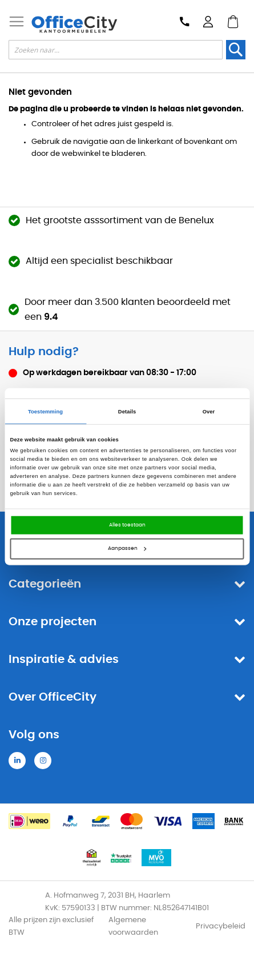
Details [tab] (127, 411)
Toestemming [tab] (45, 411)
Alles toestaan (127, 525)
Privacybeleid (220, 926)
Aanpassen (127, 548)
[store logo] (74, 24)
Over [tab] (209, 411)
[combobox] (116, 49)
